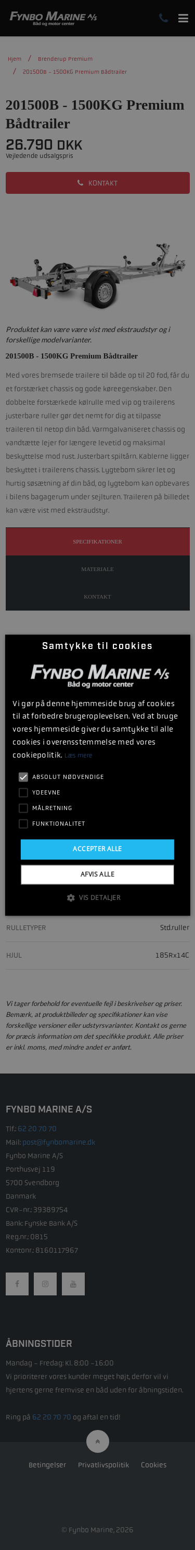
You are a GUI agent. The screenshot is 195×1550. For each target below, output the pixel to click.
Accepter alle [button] (97, 849)
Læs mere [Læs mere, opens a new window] (78, 755)
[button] (97, 897)
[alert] (97, 775)
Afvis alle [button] (97, 874)
